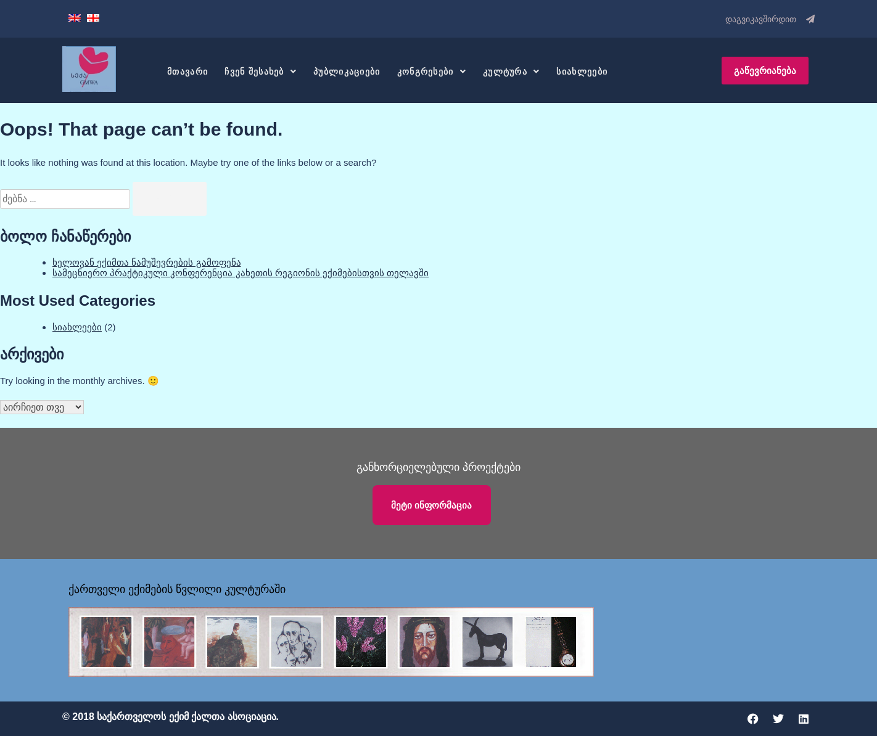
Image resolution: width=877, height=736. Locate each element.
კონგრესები (431, 71)
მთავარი (187, 71)
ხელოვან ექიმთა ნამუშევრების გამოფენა (146, 262)
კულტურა (511, 71)
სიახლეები (581, 71)
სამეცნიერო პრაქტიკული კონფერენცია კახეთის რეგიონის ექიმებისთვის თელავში (240, 273)
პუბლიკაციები (347, 71)
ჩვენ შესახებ (260, 71)
